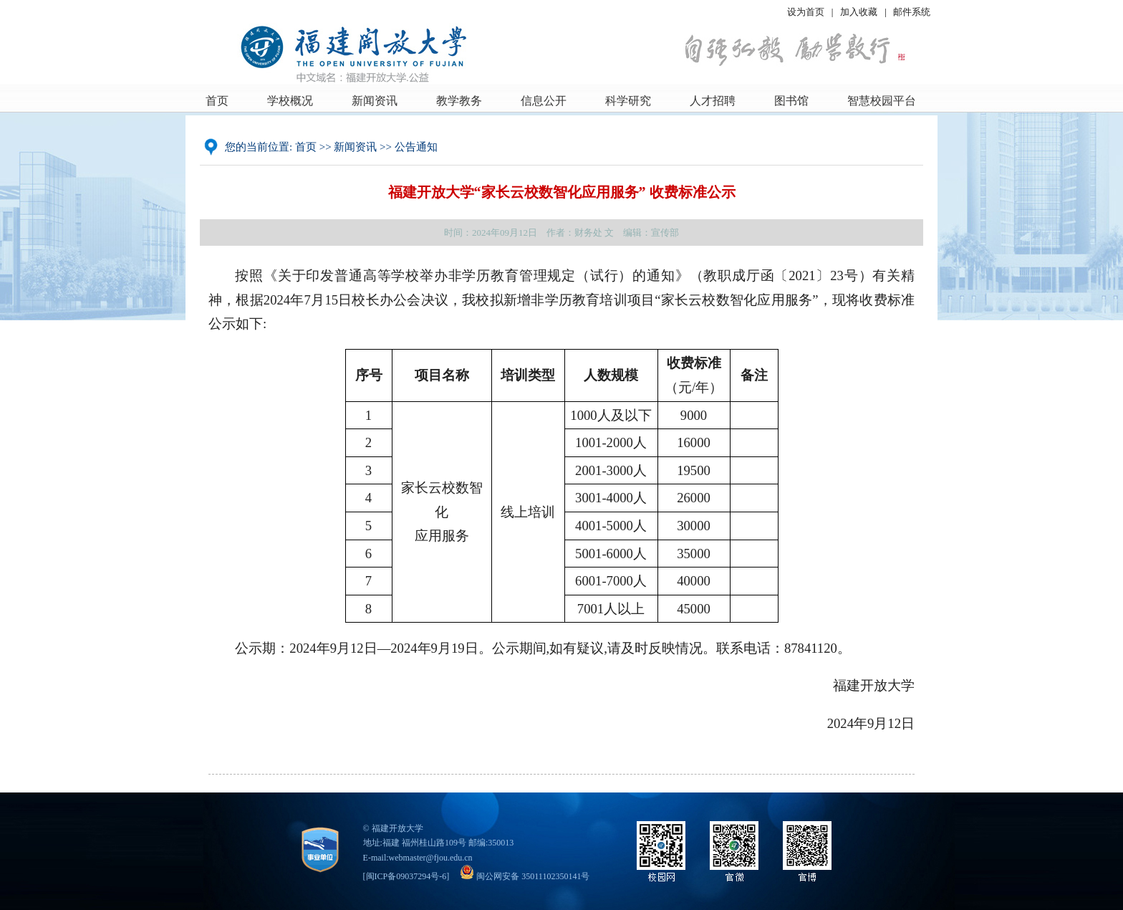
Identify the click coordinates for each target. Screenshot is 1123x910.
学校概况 (290, 101)
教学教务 (459, 101)
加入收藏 (859, 11)
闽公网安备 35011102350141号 (524, 876)
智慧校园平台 (881, 101)
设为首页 (805, 11)
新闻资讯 (374, 101)
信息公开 (544, 101)
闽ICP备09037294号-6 (406, 876)
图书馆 (791, 101)
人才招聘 (713, 101)
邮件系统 (911, 11)
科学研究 (628, 101)
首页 (217, 101)
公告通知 (416, 147)
